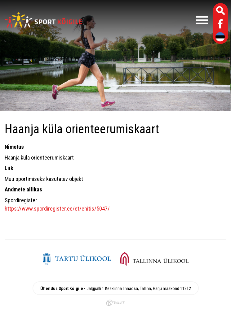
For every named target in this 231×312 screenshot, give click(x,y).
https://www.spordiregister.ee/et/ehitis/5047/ (57, 208)
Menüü (148, 20)
